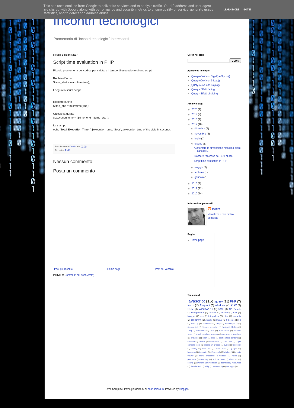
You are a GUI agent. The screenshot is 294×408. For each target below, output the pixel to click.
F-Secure (230, 320)
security (237, 316)
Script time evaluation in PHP (210, 160)
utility (207, 366)
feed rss (206, 348)
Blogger (183, 389)
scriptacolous (219, 359)
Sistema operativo (210, 327)
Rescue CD (193, 327)
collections (214, 341)
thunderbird (196, 366)
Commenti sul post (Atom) (79, 274)
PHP (67, 150)
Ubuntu (225, 312)
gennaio (199, 177)
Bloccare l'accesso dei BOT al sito (213, 156)
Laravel (212, 312)
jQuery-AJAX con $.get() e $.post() (210, 76)
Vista (212, 330)
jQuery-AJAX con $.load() (205, 80)
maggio (199, 167)
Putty (218, 323)
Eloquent (205, 305)
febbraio (200, 172)
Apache (208, 320)
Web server (224, 330)
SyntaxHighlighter (230, 327)
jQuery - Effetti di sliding (204, 93)
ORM (191, 309)
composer (227, 341)
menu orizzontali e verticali (212, 355)
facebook (237, 345)
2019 (195, 114)
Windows (220, 305)
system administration (207, 363)
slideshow (196, 319)
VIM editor (201, 330)
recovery (204, 359)
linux (191, 305)
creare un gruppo (212, 345)
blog (213, 338)
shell (221, 309)
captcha (191, 341)
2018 (195, 119)
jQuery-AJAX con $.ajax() (205, 85)
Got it (247, 9)
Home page (114, 269)
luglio (198, 138)
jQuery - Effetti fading (203, 89)
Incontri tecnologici (106, 20)
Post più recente (63, 269)
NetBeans (207, 323)
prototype (192, 359)
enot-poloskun (156, 389)
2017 (195, 124)
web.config (218, 366)
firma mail (221, 348)
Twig (190, 330)
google (234, 348)
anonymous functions (231, 334)
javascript (196, 301)
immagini (203, 352)
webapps (230, 366)
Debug (219, 320)
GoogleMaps (197, 312)
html (226, 316)
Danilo (216, 208)
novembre (201, 133)
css (202, 316)
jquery (218, 301)
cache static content (228, 338)
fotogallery (213, 316)
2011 (195, 188)
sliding (190, 363)
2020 (195, 109)
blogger (191, 316)
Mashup (194, 323)
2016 (195, 183)
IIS (239, 320)
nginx (234, 355)
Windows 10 (206, 309)
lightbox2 (227, 352)
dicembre (200, 128)
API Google (235, 309)
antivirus (194, 338)
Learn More (231, 9)
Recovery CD (231, 323)
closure (202, 341)
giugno (199, 143)
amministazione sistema (207, 334)
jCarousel (215, 352)
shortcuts (233, 359)
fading (194, 348)
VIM (235, 312)
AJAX (233, 305)
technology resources (231, 363)
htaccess (192, 352)
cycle (226, 345)
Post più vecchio (164, 269)
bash (204, 338)
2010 (195, 193)
